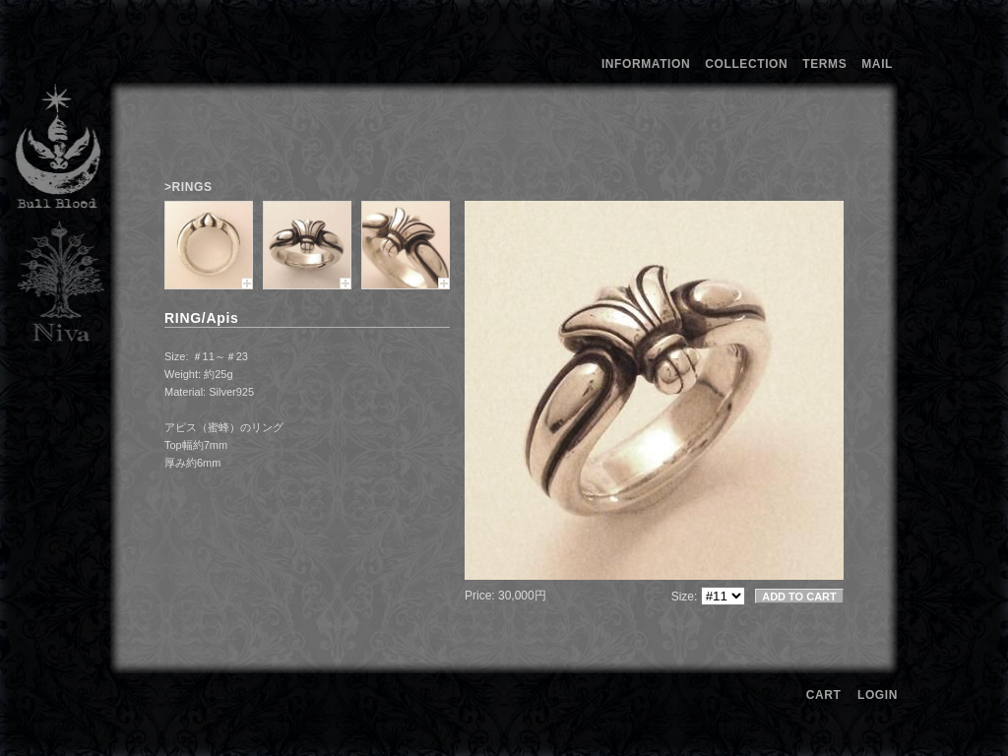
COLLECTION (746, 64)
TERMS (824, 64)
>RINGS (188, 187)
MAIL (877, 64)
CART (824, 695)
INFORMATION (645, 64)
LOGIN (877, 695)
